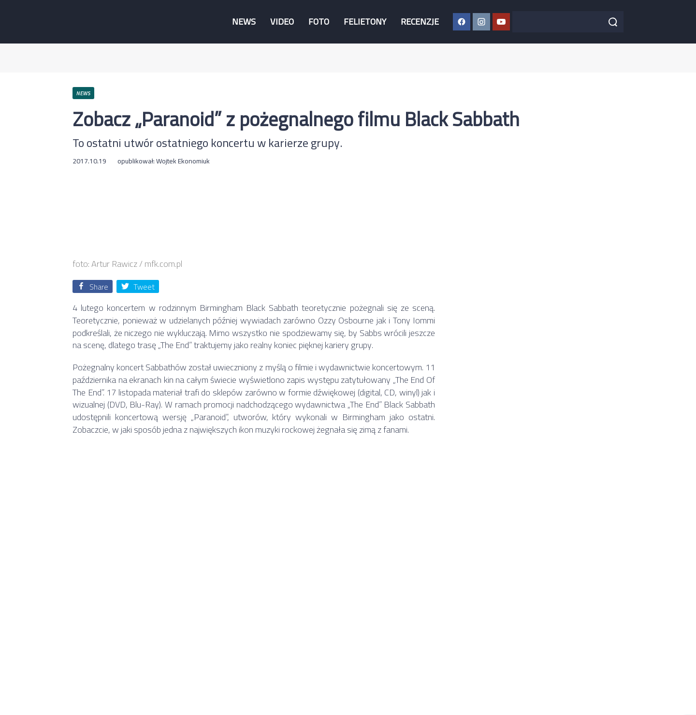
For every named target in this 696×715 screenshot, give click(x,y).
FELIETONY (365, 21)
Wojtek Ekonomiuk (183, 161)
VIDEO (282, 21)
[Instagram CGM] (481, 21)
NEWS (244, 21)
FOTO (318, 21)
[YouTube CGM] (501, 21)
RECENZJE (420, 21)
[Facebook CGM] (461, 21)
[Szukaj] (613, 21)
